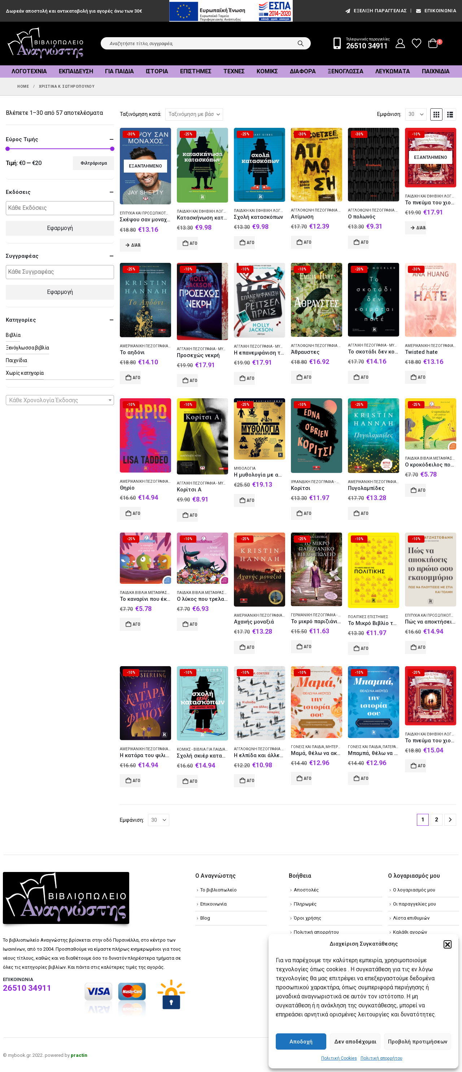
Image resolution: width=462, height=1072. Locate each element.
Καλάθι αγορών (410, 932)
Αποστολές (306, 890)
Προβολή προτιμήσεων (417, 1041)
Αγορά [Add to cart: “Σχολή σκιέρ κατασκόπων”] (194, 781)
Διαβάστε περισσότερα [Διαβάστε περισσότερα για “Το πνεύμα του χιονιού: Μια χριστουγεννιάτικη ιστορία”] (421, 227)
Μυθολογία (245, 468)
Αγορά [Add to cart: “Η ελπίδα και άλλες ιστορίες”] (251, 780)
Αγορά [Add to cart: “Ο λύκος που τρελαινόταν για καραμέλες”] (194, 624)
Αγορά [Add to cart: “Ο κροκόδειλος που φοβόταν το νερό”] (422, 490)
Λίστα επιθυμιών (411, 918)
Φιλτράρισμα (93, 163)
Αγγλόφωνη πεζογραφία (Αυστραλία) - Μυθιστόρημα (340, 346)
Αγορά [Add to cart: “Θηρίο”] (137, 513)
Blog (205, 918)
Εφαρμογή (60, 228)
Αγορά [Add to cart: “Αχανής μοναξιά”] (251, 647)
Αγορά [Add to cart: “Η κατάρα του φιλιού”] (137, 780)
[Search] (301, 43)
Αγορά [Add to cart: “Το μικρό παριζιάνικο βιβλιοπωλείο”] (308, 646)
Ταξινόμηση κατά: (140, 114)
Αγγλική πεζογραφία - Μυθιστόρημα (211, 349)
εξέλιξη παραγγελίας (375, 10)
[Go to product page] (145, 166)
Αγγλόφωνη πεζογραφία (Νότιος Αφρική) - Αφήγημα (398, 210)
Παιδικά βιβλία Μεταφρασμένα (149, 593)
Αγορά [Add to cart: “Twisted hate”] (422, 377)
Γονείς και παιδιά (307, 747)
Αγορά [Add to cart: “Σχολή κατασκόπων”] (251, 242)
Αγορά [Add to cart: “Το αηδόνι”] (137, 377)
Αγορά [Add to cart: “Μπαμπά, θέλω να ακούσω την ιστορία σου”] (365, 778)
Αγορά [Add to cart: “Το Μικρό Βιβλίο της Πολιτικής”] (365, 648)
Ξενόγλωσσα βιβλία (27, 348)
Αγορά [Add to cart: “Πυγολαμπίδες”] (365, 513)
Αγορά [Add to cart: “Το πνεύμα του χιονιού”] (422, 765)
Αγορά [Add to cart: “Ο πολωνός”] (365, 242)
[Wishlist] (416, 43)
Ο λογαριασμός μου (414, 890)
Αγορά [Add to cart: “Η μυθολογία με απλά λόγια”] (251, 500)
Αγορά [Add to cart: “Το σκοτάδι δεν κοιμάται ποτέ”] (365, 377)
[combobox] (60, 400)
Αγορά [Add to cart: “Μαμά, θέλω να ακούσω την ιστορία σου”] (308, 778)
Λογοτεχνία (29, 71)
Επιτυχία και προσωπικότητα (146, 213)
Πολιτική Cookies (339, 1058)
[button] (447, 944)
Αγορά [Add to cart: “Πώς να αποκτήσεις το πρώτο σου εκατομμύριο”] (422, 647)
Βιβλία (13, 335)
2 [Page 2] (436, 819)
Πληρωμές (305, 904)
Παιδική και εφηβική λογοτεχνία (208, 211)
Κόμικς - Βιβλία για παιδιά (201, 749)
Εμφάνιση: (389, 114)
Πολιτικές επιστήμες (368, 617)
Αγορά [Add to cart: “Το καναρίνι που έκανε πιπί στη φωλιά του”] (137, 624)
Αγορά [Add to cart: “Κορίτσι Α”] (194, 515)
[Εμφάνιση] (416, 114)
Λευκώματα (392, 71)
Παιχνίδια (436, 71)
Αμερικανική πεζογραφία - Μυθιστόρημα (158, 346)
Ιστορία (157, 71)
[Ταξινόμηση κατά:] (194, 114)
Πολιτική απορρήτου (381, 1058)
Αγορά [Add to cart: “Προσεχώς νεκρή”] (194, 380)
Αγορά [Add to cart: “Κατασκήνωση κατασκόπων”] (194, 243)
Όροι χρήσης (307, 918)
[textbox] (62, 208)
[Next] (450, 820)
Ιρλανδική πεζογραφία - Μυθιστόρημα (327, 482)
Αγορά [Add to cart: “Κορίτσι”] (308, 513)
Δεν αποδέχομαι (355, 1041)
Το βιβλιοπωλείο (218, 890)
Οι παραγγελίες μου (414, 904)
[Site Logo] (45, 43)
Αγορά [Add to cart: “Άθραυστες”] (308, 377)
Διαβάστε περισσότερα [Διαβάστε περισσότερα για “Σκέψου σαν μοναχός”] (136, 245)
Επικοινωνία (435, 10)
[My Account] (400, 43)
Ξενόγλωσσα (345, 71)
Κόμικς (267, 71)
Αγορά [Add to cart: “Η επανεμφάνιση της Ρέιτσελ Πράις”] (251, 378)
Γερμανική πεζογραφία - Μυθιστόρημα (328, 615)
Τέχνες (234, 71)
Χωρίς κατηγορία (25, 373)
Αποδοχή (301, 1041)
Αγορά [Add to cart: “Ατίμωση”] (308, 242)
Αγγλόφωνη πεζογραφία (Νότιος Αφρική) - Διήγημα (283, 749)
